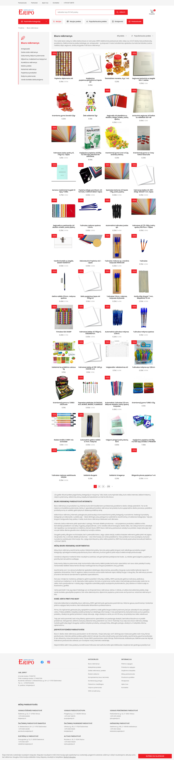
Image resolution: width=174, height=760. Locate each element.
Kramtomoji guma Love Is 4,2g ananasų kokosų (117, 154)
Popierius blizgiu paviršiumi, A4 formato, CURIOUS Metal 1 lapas (90, 191)
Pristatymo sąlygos (128, 667)
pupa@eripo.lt (69, 718)
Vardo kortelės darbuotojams (32, 80)
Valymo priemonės (95, 687)
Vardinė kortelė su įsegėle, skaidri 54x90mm (64, 262)
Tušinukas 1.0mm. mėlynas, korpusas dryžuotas (117, 297)
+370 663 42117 (23, 742)
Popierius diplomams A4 (63, 78)
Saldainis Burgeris (90, 475)
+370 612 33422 (115, 729)
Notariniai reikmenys (28, 69)
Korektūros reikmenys (29, 62)
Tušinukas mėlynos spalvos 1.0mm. (90, 226)
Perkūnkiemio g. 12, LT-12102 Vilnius (122, 714)
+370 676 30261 (115, 716)
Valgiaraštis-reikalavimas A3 (117, 367)
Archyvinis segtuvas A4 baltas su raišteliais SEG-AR (143, 116)
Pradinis (21, 28)
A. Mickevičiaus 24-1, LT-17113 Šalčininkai (32, 727)
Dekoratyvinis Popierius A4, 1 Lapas (90, 262)
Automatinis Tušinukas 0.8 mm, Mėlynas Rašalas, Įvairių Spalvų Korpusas (117, 404)
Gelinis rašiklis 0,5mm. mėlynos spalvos (64, 297)
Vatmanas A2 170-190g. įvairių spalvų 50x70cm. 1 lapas (143, 226)
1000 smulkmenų (94, 691)
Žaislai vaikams (93, 674)
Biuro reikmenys (32, 28)
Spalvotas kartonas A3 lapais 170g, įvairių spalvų (117, 191)
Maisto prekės (26, 66)
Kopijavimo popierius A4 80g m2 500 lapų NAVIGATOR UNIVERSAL (90, 154)
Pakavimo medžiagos (96, 684)
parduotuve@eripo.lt (25, 731)
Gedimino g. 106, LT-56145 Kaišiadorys (123, 727)
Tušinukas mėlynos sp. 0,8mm (143, 367)
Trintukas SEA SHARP (63, 332)
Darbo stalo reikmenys (29, 52)
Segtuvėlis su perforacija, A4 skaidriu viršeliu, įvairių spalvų (63, 226)
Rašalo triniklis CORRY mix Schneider (63, 441)
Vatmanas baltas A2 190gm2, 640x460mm (90, 333)
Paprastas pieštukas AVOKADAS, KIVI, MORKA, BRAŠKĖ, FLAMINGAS (90, 404)
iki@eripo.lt (22, 718)
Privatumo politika (127, 677)
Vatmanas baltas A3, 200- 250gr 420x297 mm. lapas (143, 191)
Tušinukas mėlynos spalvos (143, 332)
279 (108, 486)
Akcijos (57, 21)
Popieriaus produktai (29, 73)
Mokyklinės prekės (94, 667)
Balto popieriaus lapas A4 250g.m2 (90, 297)
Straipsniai (117, 21)
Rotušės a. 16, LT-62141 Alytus (74, 739)
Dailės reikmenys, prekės (97, 671)
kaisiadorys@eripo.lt (117, 731)
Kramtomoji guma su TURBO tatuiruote (63, 404)
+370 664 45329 (69, 742)
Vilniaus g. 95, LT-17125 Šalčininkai (76, 727)
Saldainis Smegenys (117, 475)
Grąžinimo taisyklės (128, 671)
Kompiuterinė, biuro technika (98, 677)
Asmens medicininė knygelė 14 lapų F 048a (63, 191)
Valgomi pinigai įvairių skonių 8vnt (117, 441)
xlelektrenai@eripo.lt (25, 744)
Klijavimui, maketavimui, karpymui (33, 59)
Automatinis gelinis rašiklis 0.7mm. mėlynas (90, 441)
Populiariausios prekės (96, 21)
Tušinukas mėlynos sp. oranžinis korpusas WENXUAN (117, 262)
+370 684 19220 (69, 729)
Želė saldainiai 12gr (90, 116)
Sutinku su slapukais (155, 756)
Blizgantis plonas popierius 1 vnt (143, 475)
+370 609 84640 (24, 716)
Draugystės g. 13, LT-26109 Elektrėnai (31, 739)
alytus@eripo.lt (69, 744)
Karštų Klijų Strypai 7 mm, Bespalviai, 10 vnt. (143, 297)
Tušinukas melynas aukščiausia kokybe (64, 476)
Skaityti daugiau (69, 757)
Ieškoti (122, 12)
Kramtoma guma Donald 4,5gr (63, 116)
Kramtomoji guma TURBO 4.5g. (143, 403)
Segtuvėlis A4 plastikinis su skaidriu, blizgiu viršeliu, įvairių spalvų (117, 117)
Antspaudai (25, 49)
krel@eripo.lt (68, 731)
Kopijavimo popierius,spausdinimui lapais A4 (90, 80)
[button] (33, 21)
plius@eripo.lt (115, 718)
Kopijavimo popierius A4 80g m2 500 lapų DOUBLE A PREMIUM (144, 441)
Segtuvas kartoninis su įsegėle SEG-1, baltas (143, 79)
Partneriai (34, 3)
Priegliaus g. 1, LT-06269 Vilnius (75, 714)
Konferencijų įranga (95, 681)
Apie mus (45, 3)
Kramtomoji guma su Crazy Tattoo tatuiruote (143, 154)
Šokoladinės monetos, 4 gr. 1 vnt (117, 78)
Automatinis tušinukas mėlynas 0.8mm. (117, 333)
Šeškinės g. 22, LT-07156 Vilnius (29, 714)
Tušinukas (143, 261)
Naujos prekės (74, 21)
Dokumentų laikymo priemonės (32, 56)
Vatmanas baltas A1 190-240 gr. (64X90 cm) (90, 368)
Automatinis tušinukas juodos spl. (117, 226)
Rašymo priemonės (28, 76)
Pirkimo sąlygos (127, 664)
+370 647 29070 (69, 3)
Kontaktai (56, 3)
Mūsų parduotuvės (128, 674)
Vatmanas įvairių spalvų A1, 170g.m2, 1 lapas (63, 154)
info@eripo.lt (30, 685)
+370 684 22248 (24, 729)
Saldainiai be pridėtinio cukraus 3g (64, 368)
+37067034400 (28, 683)
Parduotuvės (22, 3)
